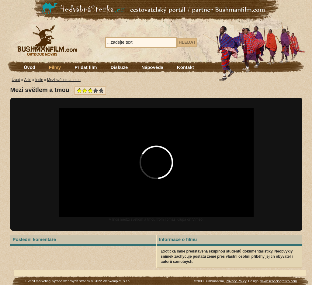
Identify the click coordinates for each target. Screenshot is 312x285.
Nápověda (152, 67)
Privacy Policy (236, 281)
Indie (39, 80)
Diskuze (119, 67)
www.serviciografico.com (278, 281)
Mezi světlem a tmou (64, 80)
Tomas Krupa (175, 219)
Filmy (55, 67)
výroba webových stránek (71, 281)
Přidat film (86, 67)
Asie (27, 80)
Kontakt (185, 67)
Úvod (30, 67)
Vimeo (197, 219)
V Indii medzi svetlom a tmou (132, 219)
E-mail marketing (38, 281)
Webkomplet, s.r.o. (116, 281)
